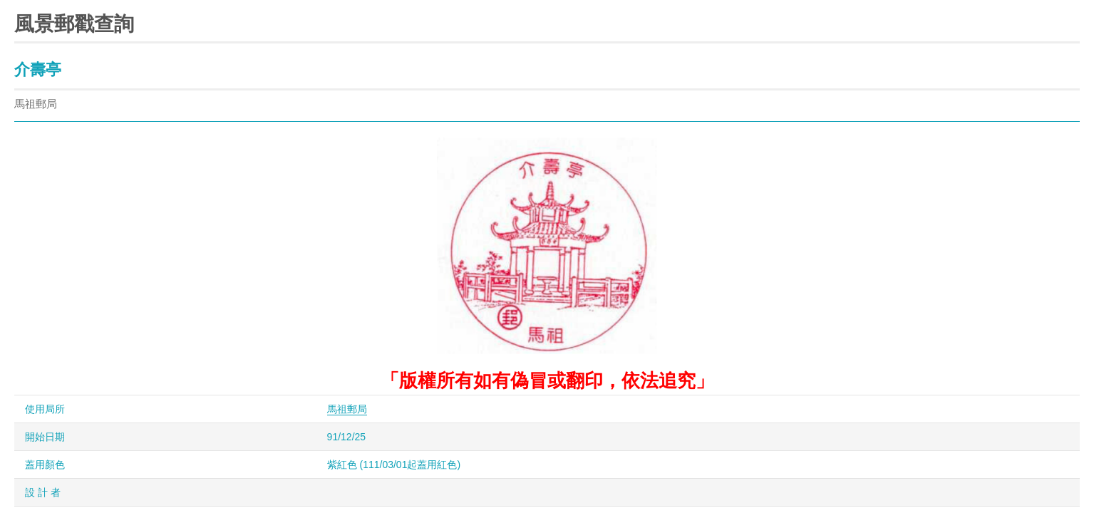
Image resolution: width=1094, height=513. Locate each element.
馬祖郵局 (347, 409)
